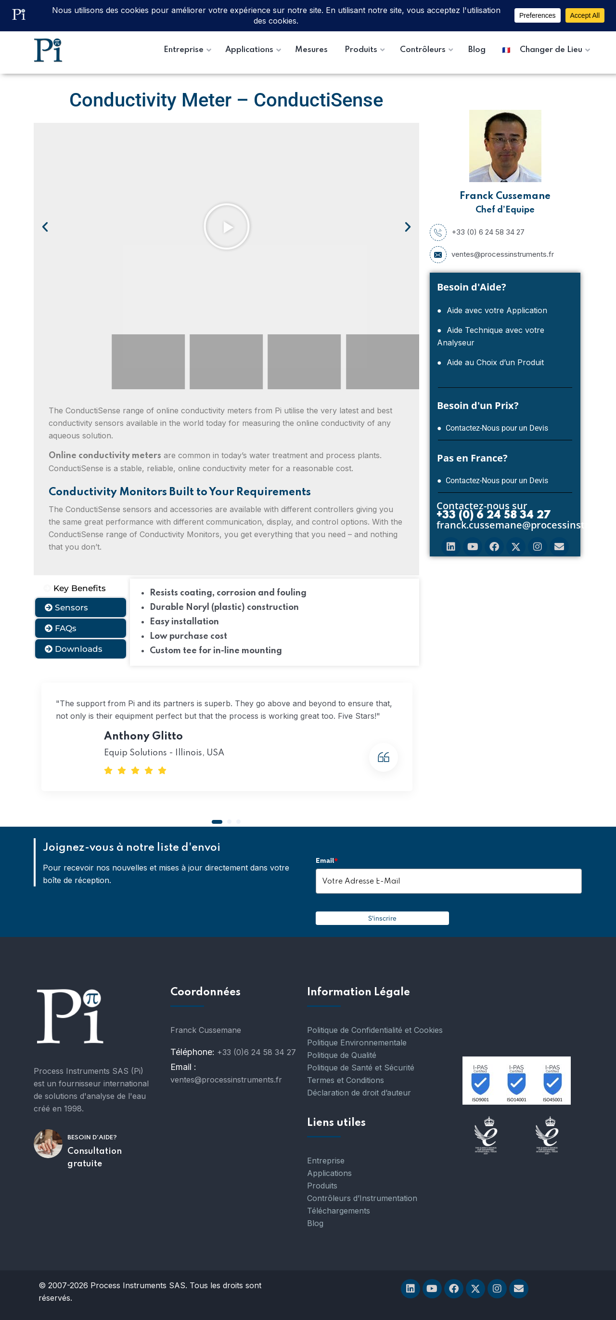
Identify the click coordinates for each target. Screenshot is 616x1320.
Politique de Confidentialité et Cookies (375, 1030)
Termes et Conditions (345, 1080)
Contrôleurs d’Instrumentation (362, 1198)
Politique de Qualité (341, 1055)
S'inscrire (382, 918)
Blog (315, 1223)
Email (327, 860)
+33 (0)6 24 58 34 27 (256, 1052)
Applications (329, 1173)
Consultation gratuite (94, 1157)
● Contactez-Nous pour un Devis (492, 428)
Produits (322, 1185)
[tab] (81, 588)
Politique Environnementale (357, 1042)
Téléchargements (338, 1210)
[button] (44, 226)
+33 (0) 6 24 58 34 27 (477, 232)
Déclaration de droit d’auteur (359, 1092)
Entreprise (326, 1160)
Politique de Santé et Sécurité (360, 1067)
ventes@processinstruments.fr (492, 254)
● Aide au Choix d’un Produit (490, 362)
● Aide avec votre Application (492, 310)
